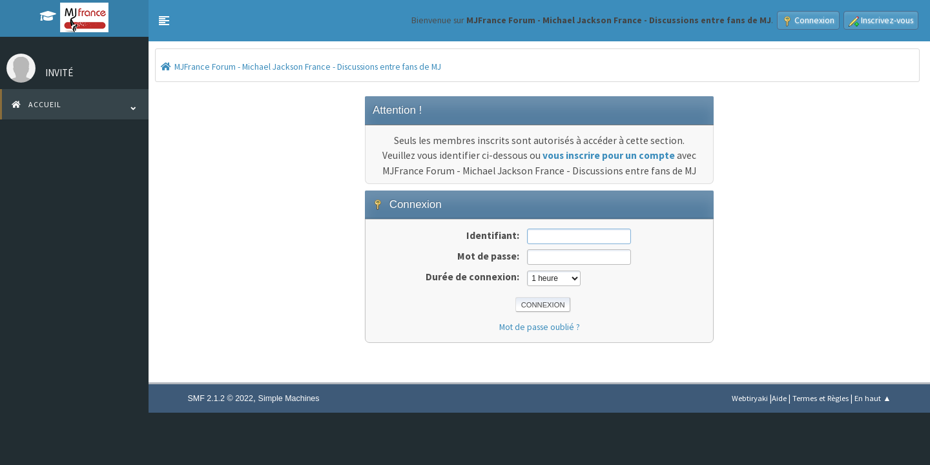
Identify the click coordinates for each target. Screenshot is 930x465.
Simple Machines (289, 398)
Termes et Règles (820, 398)
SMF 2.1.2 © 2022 (220, 398)
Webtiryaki (750, 398)
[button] (164, 21)
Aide (779, 398)
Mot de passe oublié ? (539, 327)
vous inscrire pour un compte (608, 155)
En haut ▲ (872, 398)
